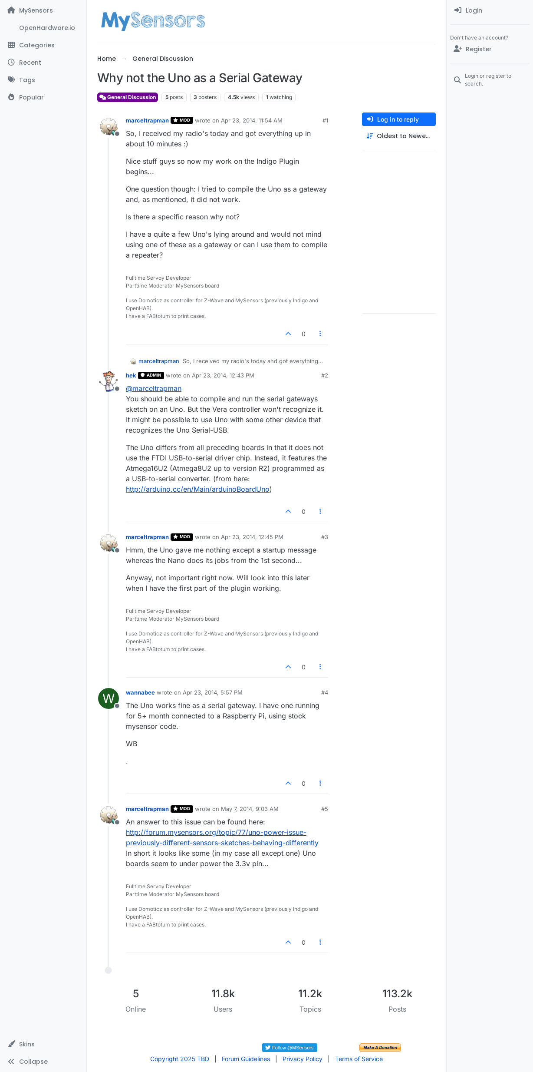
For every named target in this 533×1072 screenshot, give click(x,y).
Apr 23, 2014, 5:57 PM (213, 692)
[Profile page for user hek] (108, 381)
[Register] (490, 49)
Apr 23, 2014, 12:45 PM (252, 536)
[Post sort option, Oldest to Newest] (399, 136)
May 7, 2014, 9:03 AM (250, 808)
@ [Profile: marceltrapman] (153, 388)
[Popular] (43, 97)
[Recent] (43, 62)
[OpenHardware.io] (43, 28)
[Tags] (43, 80)
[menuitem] (490, 10)
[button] (43, 1044)
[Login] (490, 10)
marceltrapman (147, 120)
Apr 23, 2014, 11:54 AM (252, 120)
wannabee (140, 692)
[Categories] (43, 45)
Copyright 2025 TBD (179, 1058)
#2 (324, 375)
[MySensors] (43, 10)
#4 (324, 692)
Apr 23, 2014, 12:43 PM (223, 375)
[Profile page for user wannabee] (108, 698)
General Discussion (127, 97)
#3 (324, 536)
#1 (325, 120)
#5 (324, 808)
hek (131, 375)
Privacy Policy (302, 1058)
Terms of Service (359, 1058)
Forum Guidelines (246, 1058)
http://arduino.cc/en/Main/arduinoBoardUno (198, 489)
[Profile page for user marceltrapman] (108, 126)
